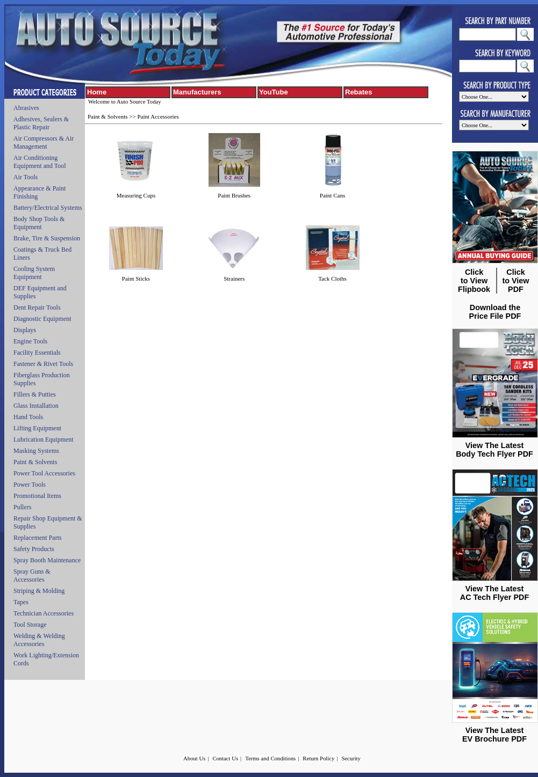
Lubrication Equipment (43, 439)
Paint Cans (332, 195)
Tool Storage (29, 624)
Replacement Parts (37, 537)
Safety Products (33, 549)
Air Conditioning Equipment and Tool (39, 162)
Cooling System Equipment (34, 273)
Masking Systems (36, 451)
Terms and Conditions (270, 758)
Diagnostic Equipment (42, 318)
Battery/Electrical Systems (47, 207)
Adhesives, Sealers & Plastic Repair (41, 123)
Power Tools (29, 484)
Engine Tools (30, 341)
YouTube (273, 92)
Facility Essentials (37, 352)
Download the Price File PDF (495, 311)
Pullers (22, 507)
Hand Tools (28, 417)
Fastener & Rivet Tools (43, 364)
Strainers (234, 278)
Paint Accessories (157, 116)
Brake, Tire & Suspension (46, 238)
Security (351, 758)
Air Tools (25, 177)
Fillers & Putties (34, 394)
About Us (194, 758)
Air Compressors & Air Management (43, 142)
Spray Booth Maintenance (47, 560)
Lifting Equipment (37, 428)
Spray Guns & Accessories (32, 575)
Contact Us (225, 758)
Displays (24, 330)
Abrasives (26, 108)
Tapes (20, 602)
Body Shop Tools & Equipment (38, 223)
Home (96, 92)
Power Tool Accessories (44, 473)
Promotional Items (37, 496)
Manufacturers (197, 92)
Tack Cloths (332, 278)
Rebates (358, 92)
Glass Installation (36, 405)
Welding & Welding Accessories (39, 640)
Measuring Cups (136, 195)
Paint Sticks (136, 278)
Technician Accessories (43, 613)
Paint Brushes (234, 195)
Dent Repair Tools (37, 307)
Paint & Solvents (35, 462)
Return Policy (318, 758)
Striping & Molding (38, 591)
